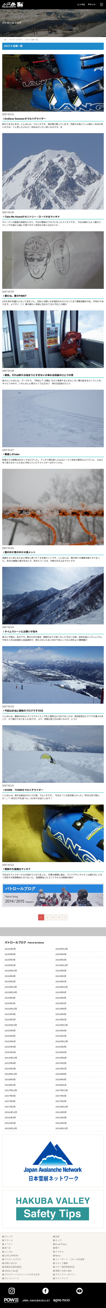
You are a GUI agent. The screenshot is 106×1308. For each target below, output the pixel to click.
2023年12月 (11, 987)
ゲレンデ (7, 1236)
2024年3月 (60, 976)
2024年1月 (60, 981)
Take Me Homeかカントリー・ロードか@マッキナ (32, 217)
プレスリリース (10, 1278)
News (57, 1255)
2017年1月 (10, 1106)
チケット (92, 4)
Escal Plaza (60, 1244)
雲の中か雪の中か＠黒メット (20, 552)
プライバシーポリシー (64, 1274)
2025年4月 (60, 954)
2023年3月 (60, 998)
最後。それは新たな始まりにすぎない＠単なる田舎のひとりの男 (39, 375)
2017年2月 (60, 1101)
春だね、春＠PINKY (16, 296)
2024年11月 (11, 970)
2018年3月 (60, 1079)
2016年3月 (60, 1117)
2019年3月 (60, 1063)
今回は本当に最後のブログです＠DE (24, 711)
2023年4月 (10, 998)
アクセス (58, 1251)
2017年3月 (10, 1101)
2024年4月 (10, 976)
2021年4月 (60, 1030)
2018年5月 (60, 1074)
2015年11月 (61, 1128)
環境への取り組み (62, 1270)
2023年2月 (10, 1003)
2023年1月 (60, 1003)
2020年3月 (60, 1046)
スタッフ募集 (60, 1263)
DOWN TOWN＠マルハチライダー (24, 790)
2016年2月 (10, 1123)
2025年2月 (60, 959)
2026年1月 (10, 949)
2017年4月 (60, 1096)
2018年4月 (10, 1079)
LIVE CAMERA (10, 1255)
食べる (6, 1248)
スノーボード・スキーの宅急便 (68, 1259)
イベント (7, 1244)
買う (56, 1248)
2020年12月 (61, 1041)
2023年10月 (11, 992)
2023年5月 (60, 992)
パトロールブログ (15, 40)
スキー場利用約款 (63, 1267)
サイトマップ (60, 1278)
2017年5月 (10, 1096)
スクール (7, 1240)
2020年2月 (10, 1052)
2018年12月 (11, 1074)
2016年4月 (10, 1117)
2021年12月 (11, 1025)
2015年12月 (11, 1128)
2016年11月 (11, 1112)
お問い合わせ (9, 1263)
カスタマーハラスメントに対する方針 (21, 1274)
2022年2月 (10, 1019)
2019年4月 (10, 1063)
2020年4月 (10, 1046)
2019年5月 (61, 1057)
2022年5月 (60, 1008)
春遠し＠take (12, 454)
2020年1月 (61, 1052)
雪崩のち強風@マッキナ (18, 869)
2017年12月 (11, 1090)
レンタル (81, 4)
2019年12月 (11, 1057)
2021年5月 (10, 1030)
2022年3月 (60, 1014)
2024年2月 (10, 981)
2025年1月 (10, 965)
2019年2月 (10, 1068)
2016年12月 (61, 1106)
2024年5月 (60, 970)
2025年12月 (61, 949)
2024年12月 (61, 965)
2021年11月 (61, 1025)
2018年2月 (10, 1085)
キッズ (57, 1240)
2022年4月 (10, 1014)
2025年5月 (10, 954)
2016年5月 (61, 1112)
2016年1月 (61, 1123)
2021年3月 (10, 1036)
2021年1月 (10, 1041)
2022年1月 (60, 1019)
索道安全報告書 (11, 1267)
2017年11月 (61, 1090)
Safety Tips (10, 1270)
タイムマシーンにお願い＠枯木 (21, 631)
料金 (56, 1236)
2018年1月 (60, 1085)
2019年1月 (61, 1068)
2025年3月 (10, 959)
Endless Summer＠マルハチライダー (25, 119)
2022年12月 (11, 1008)
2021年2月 (60, 1036)
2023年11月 (61, 987)
